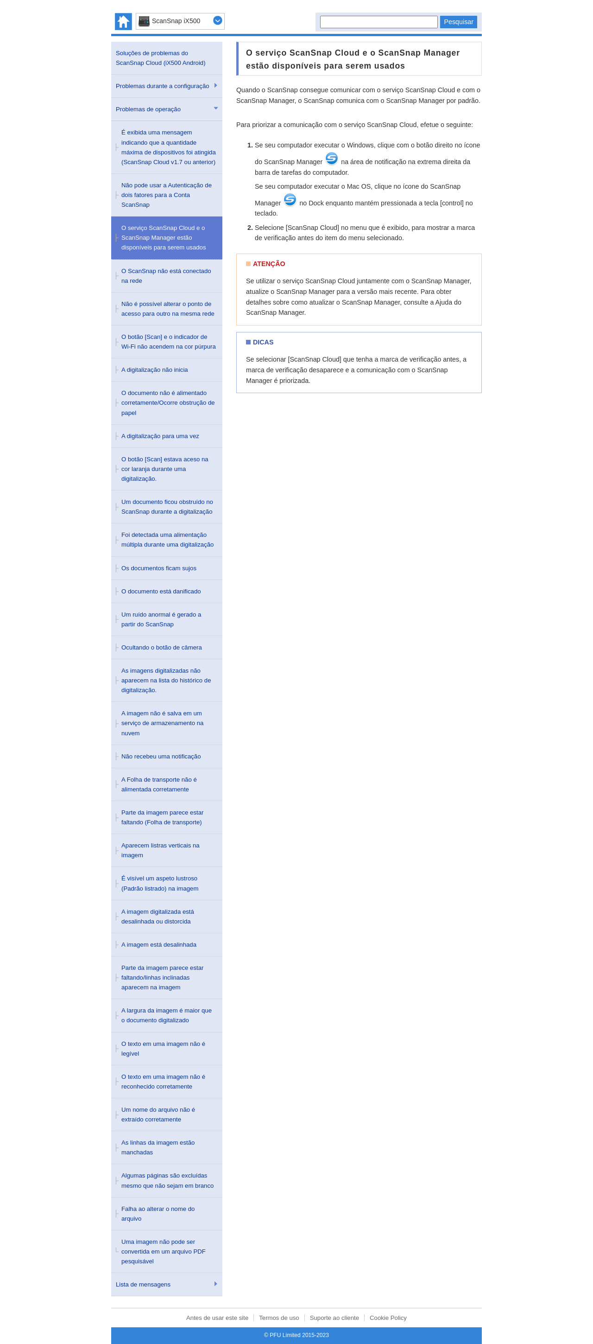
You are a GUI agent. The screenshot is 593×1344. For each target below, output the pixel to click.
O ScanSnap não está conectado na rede (166, 276)
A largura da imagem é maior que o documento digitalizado (166, 1015)
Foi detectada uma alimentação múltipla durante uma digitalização (167, 539)
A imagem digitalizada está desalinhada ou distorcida (157, 916)
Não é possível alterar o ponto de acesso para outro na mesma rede (167, 308)
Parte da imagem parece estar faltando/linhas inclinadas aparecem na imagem (162, 977)
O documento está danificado (161, 591)
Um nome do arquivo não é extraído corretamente (158, 1114)
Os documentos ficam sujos (158, 568)
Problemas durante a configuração (162, 86)
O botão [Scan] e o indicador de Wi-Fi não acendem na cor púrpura (168, 341)
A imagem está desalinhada (158, 944)
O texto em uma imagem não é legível (163, 1048)
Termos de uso (279, 1317)
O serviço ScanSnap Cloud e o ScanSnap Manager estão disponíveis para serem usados (163, 237)
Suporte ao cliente (334, 1317)
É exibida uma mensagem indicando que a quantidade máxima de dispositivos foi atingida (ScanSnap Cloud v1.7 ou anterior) (168, 147)
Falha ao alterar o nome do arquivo (158, 1213)
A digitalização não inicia (154, 369)
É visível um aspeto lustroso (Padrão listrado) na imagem (159, 883)
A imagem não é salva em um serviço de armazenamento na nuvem (162, 723)
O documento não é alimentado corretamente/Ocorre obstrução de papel (168, 402)
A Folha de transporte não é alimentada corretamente (159, 784)
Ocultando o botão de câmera (161, 647)
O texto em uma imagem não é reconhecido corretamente (163, 1081)
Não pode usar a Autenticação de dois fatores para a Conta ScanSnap (166, 195)
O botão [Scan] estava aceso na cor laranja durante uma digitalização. (164, 469)
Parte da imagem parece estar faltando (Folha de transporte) (162, 817)
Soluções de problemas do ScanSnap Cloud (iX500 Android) (161, 58)
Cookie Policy (388, 1317)
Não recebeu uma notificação (161, 756)
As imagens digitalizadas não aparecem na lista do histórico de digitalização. (166, 680)
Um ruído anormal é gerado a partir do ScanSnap (161, 619)
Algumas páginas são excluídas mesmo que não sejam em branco (167, 1180)
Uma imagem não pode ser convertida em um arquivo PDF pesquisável (163, 1251)
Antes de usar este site (217, 1317)
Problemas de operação (148, 109)
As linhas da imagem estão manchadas (158, 1147)
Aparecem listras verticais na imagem (160, 850)
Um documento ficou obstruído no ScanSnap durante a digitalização (167, 506)
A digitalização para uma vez (160, 436)
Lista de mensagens (143, 1284)
